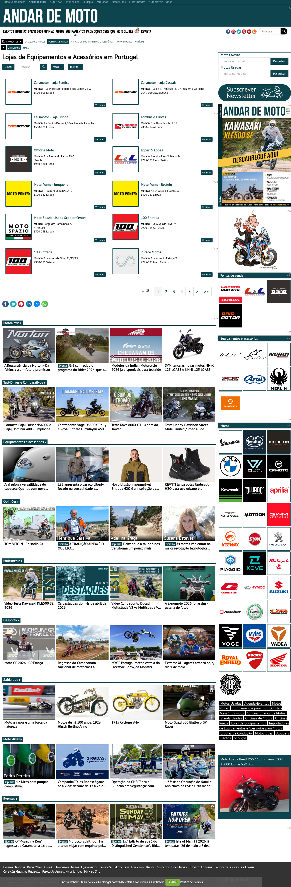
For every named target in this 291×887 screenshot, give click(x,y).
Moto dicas (12, 739)
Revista (146, 31)
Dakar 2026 (35, 31)
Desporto (11, 620)
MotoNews (12, 323)
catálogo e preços (35, 41)
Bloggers (282, 733)
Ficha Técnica (179, 867)
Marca (57, 66)
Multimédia (13, 561)
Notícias (21, 31)
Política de (191, 882)
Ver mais (100, 105)
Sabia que (12, 679)
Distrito (75, 66)
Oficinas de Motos (258, 718)
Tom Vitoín (62, 867)
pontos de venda (58, 41)
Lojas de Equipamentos (248, 723)
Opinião (49, 31)
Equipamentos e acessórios (24, 442)
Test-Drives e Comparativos (24, 382)
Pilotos (225, 738)
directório (14, 47)
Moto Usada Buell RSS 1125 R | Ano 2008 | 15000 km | (254, 784)
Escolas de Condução (236, 733)
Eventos (8, 31)
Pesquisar (279, 61)
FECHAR (172, 882)
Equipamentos (75, 31)
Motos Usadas (230, 703)
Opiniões (11, 501)
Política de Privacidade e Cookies (234, 867)
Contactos (163, 867)
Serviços (109, 31)
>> (206, 291)
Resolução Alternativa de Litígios (62, 871)
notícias (139, 41)
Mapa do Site (92, 871)
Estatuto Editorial (201, 867)
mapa (26, 47)
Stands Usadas (231, 718)
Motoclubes (125, 31)
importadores (124, 41)
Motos (60, 31)
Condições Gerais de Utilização (21, 871)
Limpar (8, 66)
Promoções (94, 31)
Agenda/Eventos (256, 703)
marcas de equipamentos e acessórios (92, 41)
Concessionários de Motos (266, 713)
